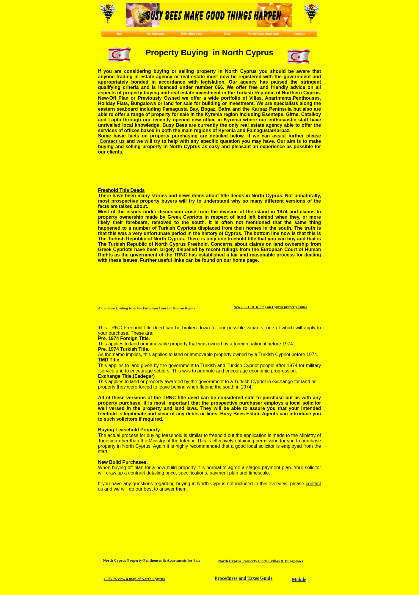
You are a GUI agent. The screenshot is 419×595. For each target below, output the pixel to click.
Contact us (112, 141)
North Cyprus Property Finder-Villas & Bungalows (260, 561)
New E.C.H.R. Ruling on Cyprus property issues (270, 307)
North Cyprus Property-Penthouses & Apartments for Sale (151, 560)
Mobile (299, 579)
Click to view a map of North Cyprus (134, 579)
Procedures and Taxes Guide (244, 578)
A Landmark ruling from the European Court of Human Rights (146, 308)
